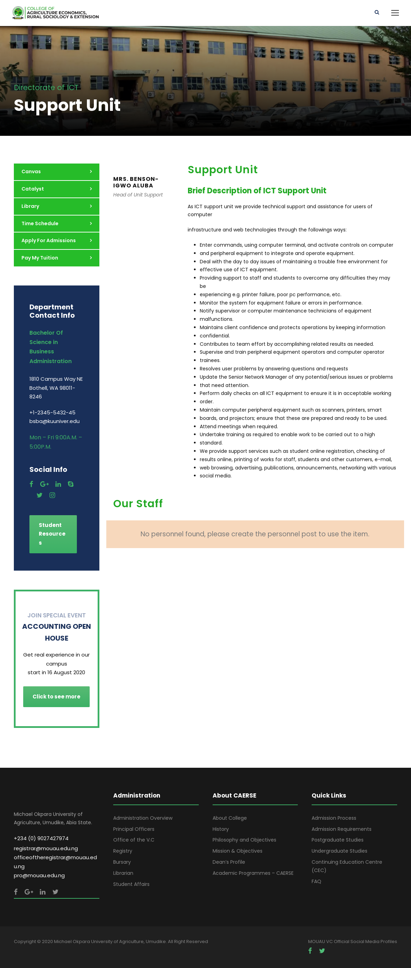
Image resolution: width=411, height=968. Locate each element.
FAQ (316, 881)
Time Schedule (40, 223)
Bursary (122, 862)
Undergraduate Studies (339, 850)
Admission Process (334, 818)
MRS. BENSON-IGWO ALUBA (136, 182)
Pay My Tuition (39, 257)
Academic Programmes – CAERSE (253, 873)
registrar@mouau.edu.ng (46, 848)
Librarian (123, 873)
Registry (122, 850)
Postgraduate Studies (338, 839)
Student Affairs (131, 884)
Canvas (31, 171)
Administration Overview (142, 818)
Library (30, 206)
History (221, 829)
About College (230, 818)
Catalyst (32, 188)
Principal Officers (133, 829)
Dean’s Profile (229, 862)
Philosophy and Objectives (244, 839)
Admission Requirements (342, 829)
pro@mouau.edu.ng (39, 875)
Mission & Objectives (237, 850)
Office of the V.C (133, 839)
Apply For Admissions (48, 240)
